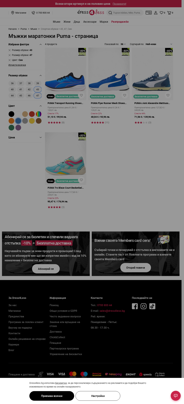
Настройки (98, 396)
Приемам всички (51, 396)
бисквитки (61, 382)
